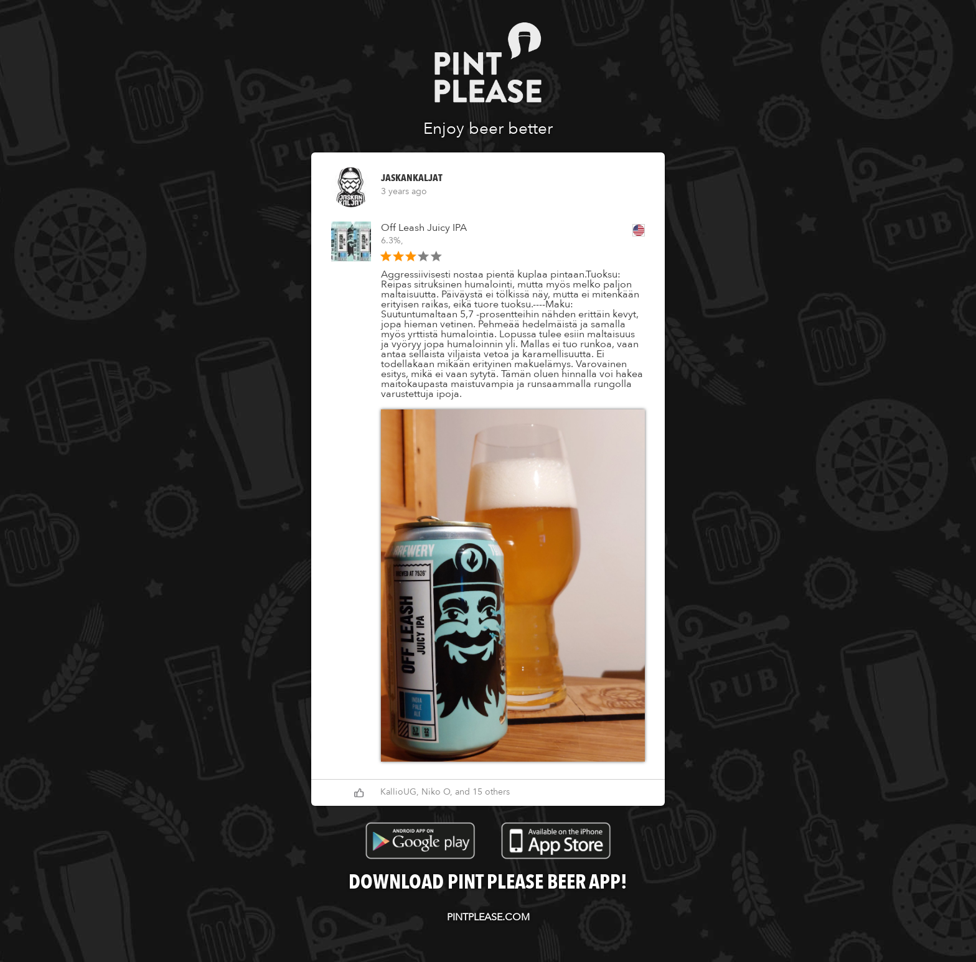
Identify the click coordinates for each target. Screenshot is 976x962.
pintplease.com (488, 917)
